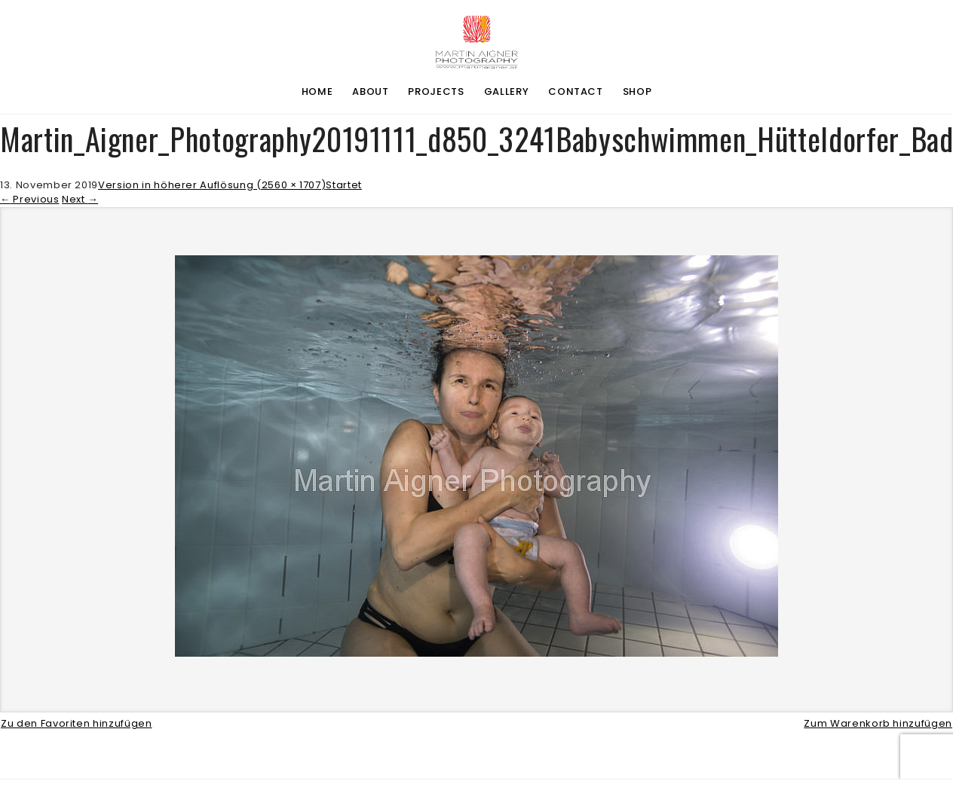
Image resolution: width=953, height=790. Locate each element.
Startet (344, 185)
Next (80, 199)
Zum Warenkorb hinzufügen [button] (878, 723)
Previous (30, 199)
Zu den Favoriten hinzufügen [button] (76, 723)
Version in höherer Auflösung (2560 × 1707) (212, 185)
